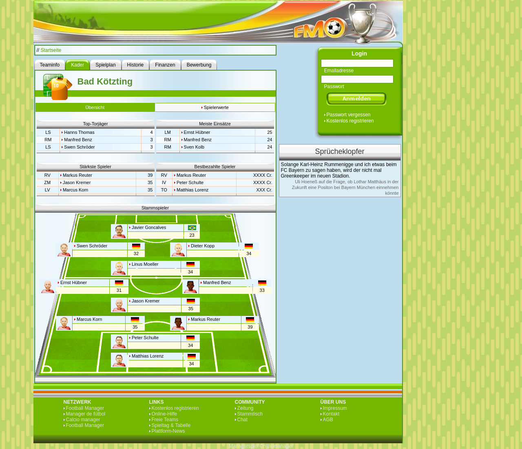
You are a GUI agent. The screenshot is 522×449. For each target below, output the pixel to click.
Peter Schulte (190, 182)
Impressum (335, 408)
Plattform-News (168, 431)
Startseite (51, 50)
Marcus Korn (75, 189)
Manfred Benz (78, 139)
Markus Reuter (77, 175)
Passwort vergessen (349, 115)
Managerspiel (243, 446)
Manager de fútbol (86, 414)
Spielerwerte (216, 107)
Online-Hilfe (164, 414)
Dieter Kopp (203, 245)
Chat (242, 419)
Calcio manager (83, 419)
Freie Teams (165, 419)
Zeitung (245, 408)
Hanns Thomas (79, 132)
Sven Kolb (194, 146)
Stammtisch (250, 414)
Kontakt (331, 414)
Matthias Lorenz (192, 189)
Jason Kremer (77, 182)
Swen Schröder (79, 146)
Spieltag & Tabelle (171, 425)
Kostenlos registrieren (350, 121)
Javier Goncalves (149, 227)
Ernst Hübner (197, 132)
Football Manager (85, 408)
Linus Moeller (145, 264)
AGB (328, 419)
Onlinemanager (276, 446)
